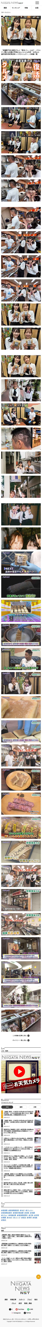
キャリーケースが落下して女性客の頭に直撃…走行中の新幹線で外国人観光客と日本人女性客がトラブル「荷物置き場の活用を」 (18, 1166)
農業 (4, 1218)
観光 (4, 1220)
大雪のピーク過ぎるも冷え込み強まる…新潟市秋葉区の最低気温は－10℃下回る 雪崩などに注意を (18, 1140)
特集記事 (13, 1215)
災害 (37, 1215)
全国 (36, 8)
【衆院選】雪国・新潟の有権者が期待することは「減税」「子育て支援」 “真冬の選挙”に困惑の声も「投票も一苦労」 (16, 1236)
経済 (20, 1303)
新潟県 (5, 1210)
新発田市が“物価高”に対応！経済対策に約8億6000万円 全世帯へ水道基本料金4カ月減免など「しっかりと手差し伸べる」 (19, 1131)
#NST (10, 1218)
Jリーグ (17, 1218)
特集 (26, 8)
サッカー (30, 1210)
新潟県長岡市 (23, 1215)
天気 (31, 1215)
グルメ (5, 1215)
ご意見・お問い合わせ (33, 1319)
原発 (27, 1213)
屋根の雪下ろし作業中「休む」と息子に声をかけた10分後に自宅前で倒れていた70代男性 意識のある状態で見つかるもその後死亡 (18, 1191)
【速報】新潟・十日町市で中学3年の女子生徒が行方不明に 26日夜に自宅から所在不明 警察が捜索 (18, 1122)
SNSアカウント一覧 (8, 1319)
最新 (5, 8)
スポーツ (22, 1299)
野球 (30, 1218)
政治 (24, 1218)
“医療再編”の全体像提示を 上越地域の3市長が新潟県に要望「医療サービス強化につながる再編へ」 (16, 1251)
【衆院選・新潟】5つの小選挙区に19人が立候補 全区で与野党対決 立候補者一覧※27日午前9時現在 (18, 1175)
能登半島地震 (19, 1213)
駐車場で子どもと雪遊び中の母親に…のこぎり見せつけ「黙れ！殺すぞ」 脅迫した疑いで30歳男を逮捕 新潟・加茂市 (18, 1157)
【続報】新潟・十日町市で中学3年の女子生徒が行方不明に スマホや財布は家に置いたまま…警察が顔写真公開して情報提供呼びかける (18, 1113)
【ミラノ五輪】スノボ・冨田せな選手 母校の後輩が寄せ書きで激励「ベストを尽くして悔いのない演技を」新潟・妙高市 (16, 1260)
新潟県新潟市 (14, 1210)
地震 (33, 1213)
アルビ (29, 1299)
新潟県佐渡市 (7, 1213)
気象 (35, 1218)
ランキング (16, 8)
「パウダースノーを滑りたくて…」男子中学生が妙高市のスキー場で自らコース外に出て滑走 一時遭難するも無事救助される (18, 1149)
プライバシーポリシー (20, 1319)
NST (23, 1210)
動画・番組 (28, 1303)
